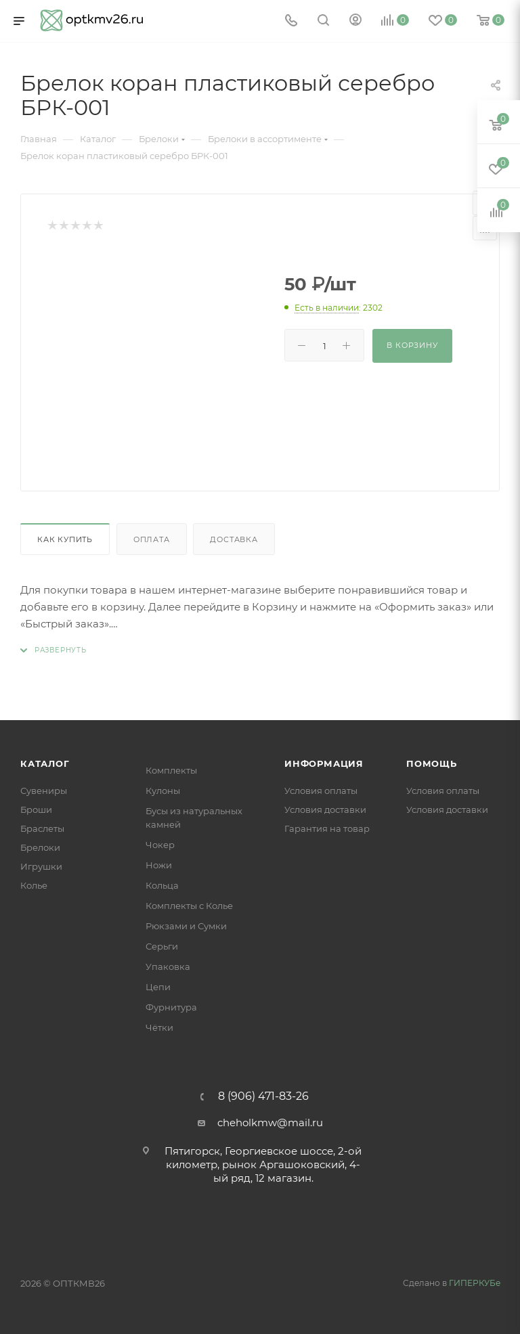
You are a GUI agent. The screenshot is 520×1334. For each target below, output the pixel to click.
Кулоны (163, 790)
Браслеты (42, 828)
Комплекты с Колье (189, 905)
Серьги (162, 946)
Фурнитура (171, 1007)
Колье (33, 885)
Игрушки (41, 866)
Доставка (233, 539)
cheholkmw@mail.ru (270, 1122)
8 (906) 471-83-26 (263, 1096)
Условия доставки (325, 809)
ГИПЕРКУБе (474, 1283)
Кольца (162, 885)
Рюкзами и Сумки (186, 925)
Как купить (65, 539)
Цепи (158, 986)
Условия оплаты (321, 790)
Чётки (159, 1027)
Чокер (160, 844)
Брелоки (40, 847)
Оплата (151, 539)
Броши (36, 809)
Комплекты (171, 770)
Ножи (159, 865)
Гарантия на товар (327, 828)
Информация (324, 763)
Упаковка (168, 966)
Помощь (431, 763)
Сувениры (43, 790)
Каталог (45, 763)
